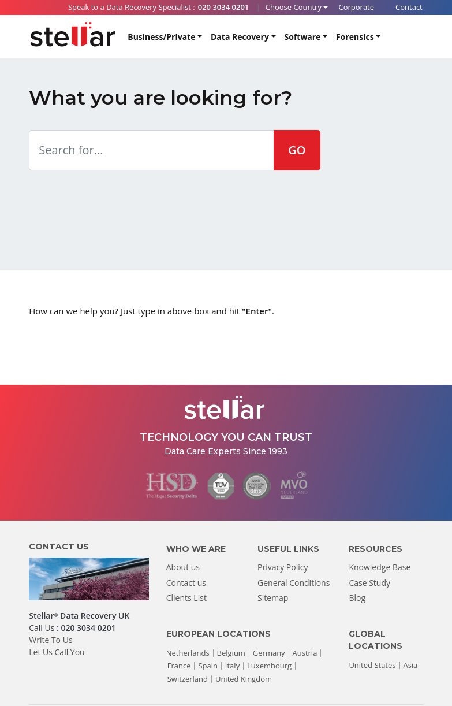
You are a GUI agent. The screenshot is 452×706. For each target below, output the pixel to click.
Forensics (355, 36)
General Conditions (293, 582)
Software (303, 36)
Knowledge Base (379, 567)
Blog (357, 597)
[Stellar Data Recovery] (72, 34)
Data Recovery (240, 36)
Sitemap (272, 597)
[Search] (413, 37)
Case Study (369, 582)
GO (296, 150)
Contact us (186, 582)
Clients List (186, 597)
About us (183, 567)
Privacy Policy (282, 567)
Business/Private (161, 36)
